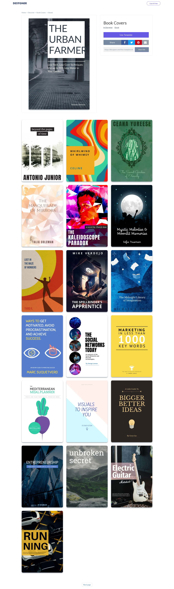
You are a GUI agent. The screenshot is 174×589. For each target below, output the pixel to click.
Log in (140, 3)
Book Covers (41, 12)
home (24, 12)
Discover (31, 12)
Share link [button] (141, 50)
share (112, 42)
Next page (87, 585)
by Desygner (108, 27)
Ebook (50, 12)
